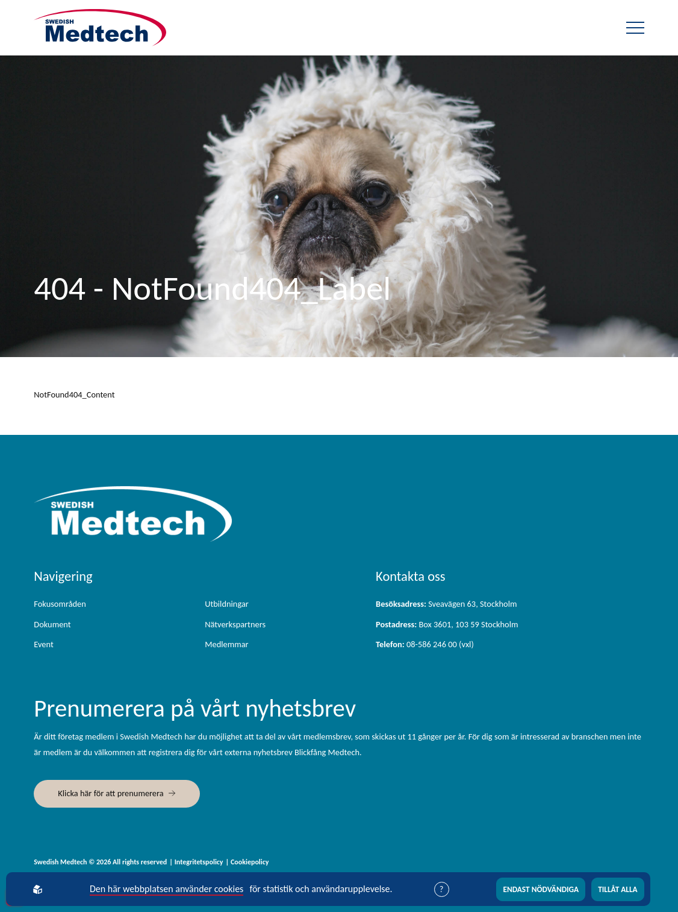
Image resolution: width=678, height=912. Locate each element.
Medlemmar (226, 644)
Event (43, 644)
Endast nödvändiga (541, 889)
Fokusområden (60, 603)
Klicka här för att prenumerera (110, 793)
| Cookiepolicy (247, 862)
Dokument (52, 624)
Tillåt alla (618, 889)
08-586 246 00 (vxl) (425, 644)
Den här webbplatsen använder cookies (166, 889)
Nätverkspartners (235, 624)
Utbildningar (227, 603)
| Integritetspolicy (196, 862)
